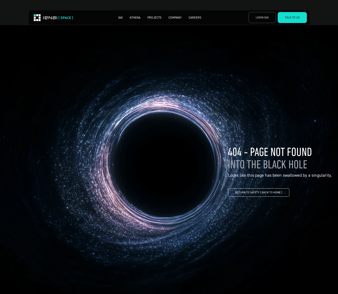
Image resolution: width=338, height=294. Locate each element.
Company (175, 17)
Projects (154, 17)
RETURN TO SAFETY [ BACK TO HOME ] (258, 192)
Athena (135, 17)
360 (120, 17)
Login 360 (262, 17)
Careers (195, 17)
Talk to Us (292, 17)
